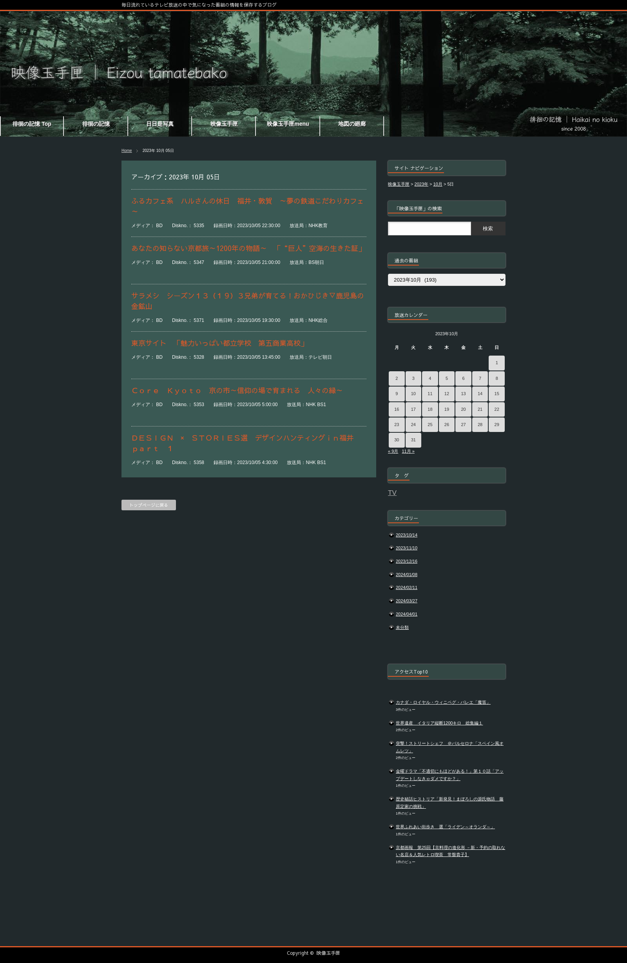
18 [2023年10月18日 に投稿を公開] (430, 409)
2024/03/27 (406, 600)
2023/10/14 (406, 535)
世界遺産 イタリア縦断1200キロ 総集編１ (439, 723)
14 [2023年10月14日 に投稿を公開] (480, 393)
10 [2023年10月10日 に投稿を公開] (413, 393)
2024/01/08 (406, 574)
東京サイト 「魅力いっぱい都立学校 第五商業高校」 (219, 343)
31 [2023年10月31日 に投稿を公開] (413, 439)
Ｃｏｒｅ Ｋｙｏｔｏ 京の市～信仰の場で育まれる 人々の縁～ (237, 390)
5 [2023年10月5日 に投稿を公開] (447, 378)
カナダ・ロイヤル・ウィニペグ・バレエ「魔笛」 (443, 702)
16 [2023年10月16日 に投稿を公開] (396, 409)
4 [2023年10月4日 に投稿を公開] (430, 378)
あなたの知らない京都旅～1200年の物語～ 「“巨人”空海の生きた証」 (248, 248)
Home (126, 150)
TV (392, 493)
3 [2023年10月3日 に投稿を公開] (413, 378)
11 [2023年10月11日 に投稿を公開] (430, 393)
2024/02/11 (406, 587)
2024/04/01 (406, 614)
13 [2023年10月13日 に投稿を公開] (463, 393)
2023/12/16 (406, 561)
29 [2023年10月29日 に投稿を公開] (497, 424)
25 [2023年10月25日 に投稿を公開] (430, 424)
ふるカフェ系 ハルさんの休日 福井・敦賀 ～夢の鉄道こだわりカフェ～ (247, 206)
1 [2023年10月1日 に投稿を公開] (497, 362)
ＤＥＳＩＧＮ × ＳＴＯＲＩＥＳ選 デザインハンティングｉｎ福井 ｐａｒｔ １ (246, 443)
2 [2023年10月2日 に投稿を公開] (396, 378)
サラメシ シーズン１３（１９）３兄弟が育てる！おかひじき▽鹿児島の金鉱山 (247, 301)
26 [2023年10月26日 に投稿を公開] (446, 424)
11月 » (408, 451)
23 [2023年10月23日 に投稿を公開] (396, 424)
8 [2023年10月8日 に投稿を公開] (497, 378)
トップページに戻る (148, 505)
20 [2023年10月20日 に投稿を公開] (463, 409)
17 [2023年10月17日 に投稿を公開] (413, 409)
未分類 (402, 627)
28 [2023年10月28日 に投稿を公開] (480, 424)
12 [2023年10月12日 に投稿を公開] (446, 393)
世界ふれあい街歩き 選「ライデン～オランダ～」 (445, 826)
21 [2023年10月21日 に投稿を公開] (480, 409)
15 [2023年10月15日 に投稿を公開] (497, 393)
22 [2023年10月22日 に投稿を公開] (497, 409)
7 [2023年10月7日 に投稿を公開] (480, 378)
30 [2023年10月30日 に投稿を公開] (396, 439)
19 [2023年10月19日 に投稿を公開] (446, 409)
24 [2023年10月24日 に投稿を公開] (413, 424)
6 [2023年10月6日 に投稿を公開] (463, 378)
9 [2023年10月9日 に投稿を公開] (396, 393)
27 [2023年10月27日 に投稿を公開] (463, 424)
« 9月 (393, 451)
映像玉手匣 (328, 953)
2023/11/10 (406, 548)
